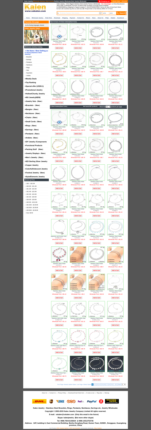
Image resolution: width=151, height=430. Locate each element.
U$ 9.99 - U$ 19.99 (31, 202)
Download (57, 18)
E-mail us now (90, 393)
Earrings (28, 59)
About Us (44, 393)
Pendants (28, 62)
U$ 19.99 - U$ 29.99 (31, 205)
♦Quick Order (116, 1)
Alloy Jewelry (98, 428)
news (94, 18)
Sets (27, 70)
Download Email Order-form (76, 393)
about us (100, 18)
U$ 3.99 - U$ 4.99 (31, 194)
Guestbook (120, 18)
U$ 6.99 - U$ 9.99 (31, 199)
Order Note (48, 18)
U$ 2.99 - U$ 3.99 (31, 191)
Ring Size (99, 393)
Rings (27, 67)
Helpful (113, 18)
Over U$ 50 (29, 213)
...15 (115, 384)
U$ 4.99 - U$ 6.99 (31, 197)
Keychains (28, 73)
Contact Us (52, 393)
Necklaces (28, 65)
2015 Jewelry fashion (63, 428)
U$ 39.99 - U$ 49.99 (31, 210)
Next (119, 384)
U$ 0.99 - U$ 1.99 (31, 186)
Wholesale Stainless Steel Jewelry (43, 1)
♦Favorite (124, 1)
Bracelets (28, 57)
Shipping (65, 18)
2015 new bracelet (74, 428)
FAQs (107, 18)
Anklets (28, 75)
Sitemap (106, 393)
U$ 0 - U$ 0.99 (30, 183)
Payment (72, 18)
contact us (80, 18)
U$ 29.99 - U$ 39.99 (31, 207)
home (28, 18)
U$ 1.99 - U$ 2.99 (31, 189)
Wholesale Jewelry (37, 18)
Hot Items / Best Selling (36, 52)
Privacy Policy (62, 393)
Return (88, 18)
